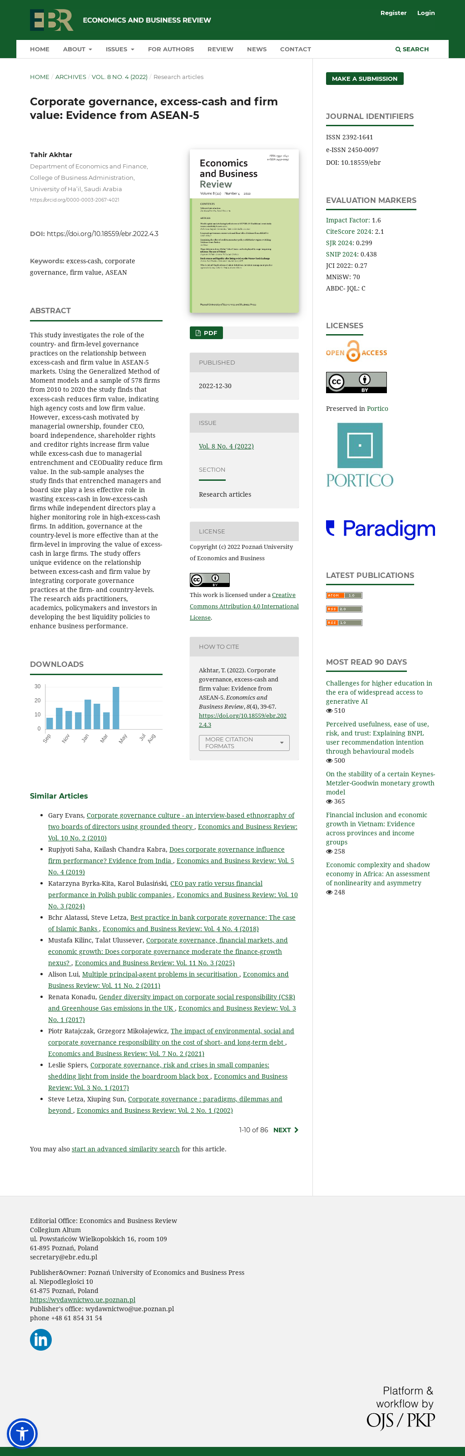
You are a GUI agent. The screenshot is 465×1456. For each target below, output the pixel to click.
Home (39, 49)
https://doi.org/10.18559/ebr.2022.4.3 (102, 234)
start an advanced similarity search (126, 1149)
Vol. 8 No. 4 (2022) (120, 76)
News (257, 49)
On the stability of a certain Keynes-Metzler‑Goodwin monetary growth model (380, 783)
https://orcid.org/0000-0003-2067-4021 (74, 199)
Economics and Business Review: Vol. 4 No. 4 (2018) (181, 928)
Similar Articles (59, 796)
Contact (295, 49)
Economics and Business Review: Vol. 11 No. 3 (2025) (155, 962)
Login (426, 12)
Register (394, 12)
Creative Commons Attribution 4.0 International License (244, 606)
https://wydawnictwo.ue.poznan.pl (82, 1299)
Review (220, 49)
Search (412, 49)
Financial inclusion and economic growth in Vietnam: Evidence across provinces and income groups (376, 828)
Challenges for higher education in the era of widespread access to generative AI (379, 692)
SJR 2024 (339, 242)
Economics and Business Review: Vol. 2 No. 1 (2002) (155, 1110)
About (75, 49)
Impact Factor (347, 220)
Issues (117, 49)
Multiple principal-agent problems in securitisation (160, 974)
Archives (70, 76)
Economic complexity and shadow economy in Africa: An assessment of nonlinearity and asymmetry (378, 873)
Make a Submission (365, 78)
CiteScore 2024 (348, 231)
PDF (209, 332)
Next (282, 1130)
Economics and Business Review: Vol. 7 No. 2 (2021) (126, 1053)
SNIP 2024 (341, 254)
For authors (171, 49)
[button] (22, 1434)
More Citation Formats (229, 742)
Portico (377, 408)
